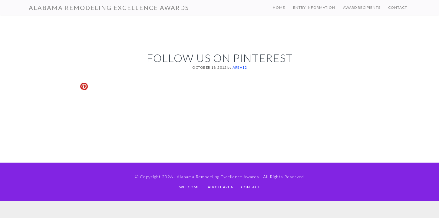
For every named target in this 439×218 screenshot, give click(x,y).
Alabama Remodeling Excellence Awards (109, 7)
